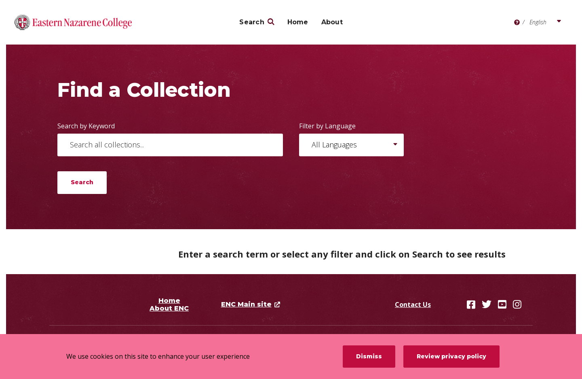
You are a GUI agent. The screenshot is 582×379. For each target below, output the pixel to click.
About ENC (169, 308)
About (332, 22)
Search (251, 22)
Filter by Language (327, 125)
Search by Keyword (86, 125)
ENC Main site (246, 304)
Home (297, 22)
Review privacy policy (451, 356)
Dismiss (369, 356)
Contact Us (413, 304)
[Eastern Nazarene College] (73, 22)
